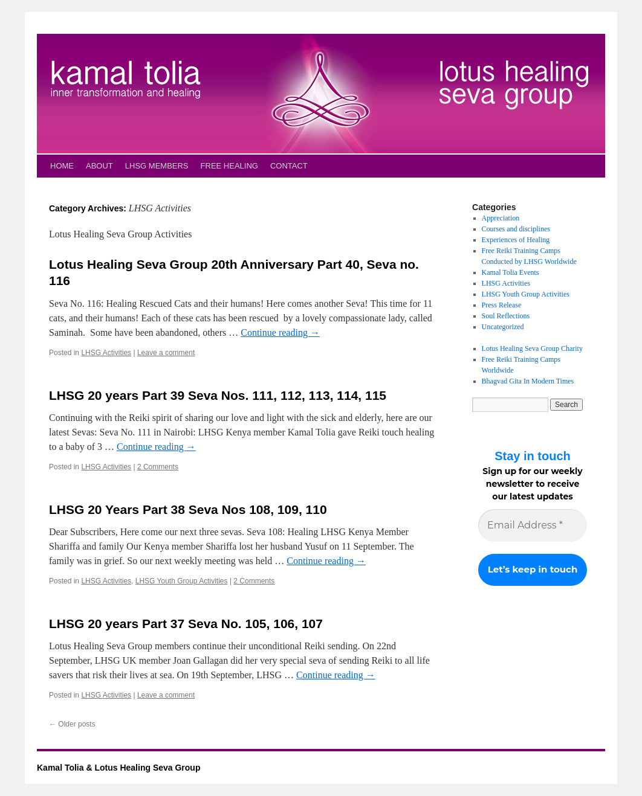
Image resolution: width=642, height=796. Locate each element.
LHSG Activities (106, 352)
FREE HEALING (229, 165)
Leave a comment (166, 352)
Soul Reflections (506, 316)
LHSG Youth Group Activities (181, 581)
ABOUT (99, 165)
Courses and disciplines (516, 229)
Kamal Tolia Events (510, 272)
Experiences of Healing (516, 240)
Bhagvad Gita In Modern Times (528, 381)
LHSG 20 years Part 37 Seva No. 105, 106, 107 (186, 624)
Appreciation (501, 218)
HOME (62, 165)
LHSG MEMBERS (157, 165)
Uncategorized (503, 327)
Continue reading (280, 332)
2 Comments (157, 467)
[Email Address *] (532, 525)
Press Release (502, 305)
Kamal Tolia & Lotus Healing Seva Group (118, 767)
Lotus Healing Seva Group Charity (532, 348)
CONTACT (289, 165)
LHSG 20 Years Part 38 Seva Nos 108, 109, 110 (188, 509)
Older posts (72, 724)
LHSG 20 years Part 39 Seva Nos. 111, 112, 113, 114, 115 (217, 395)
